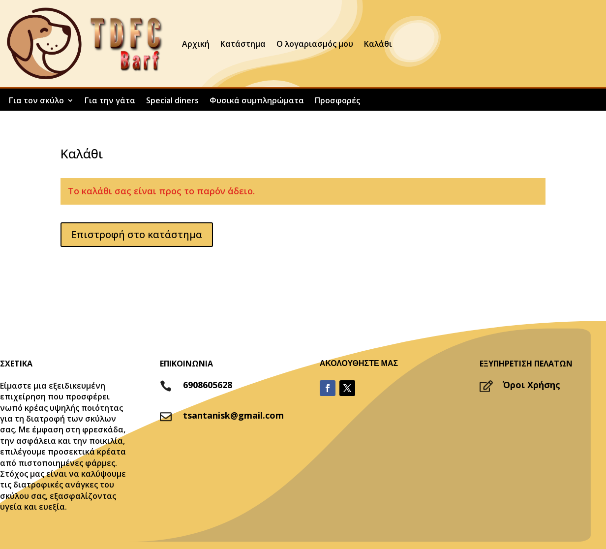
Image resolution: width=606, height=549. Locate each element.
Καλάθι (378, 43)
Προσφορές (337, 101)
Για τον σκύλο (36, 101)
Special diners (172, 101)
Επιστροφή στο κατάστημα (136, 234)
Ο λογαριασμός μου (314, 43)
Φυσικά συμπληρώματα (257, 101)
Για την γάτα (110, 101)
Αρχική (196, 43)
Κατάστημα (243, 43)
